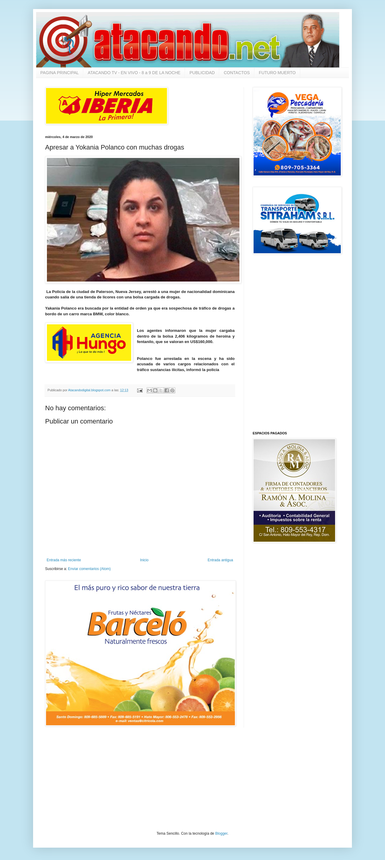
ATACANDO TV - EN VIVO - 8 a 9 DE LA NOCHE (134, 72)
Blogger (221, 833)
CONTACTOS (237, 72)
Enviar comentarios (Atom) (89, 569)
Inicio (144, 560)
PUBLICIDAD (202, 72)
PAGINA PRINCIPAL (59, 72)
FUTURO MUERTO (277, 72)
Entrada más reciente (64, 560)
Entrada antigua (220, 560)
